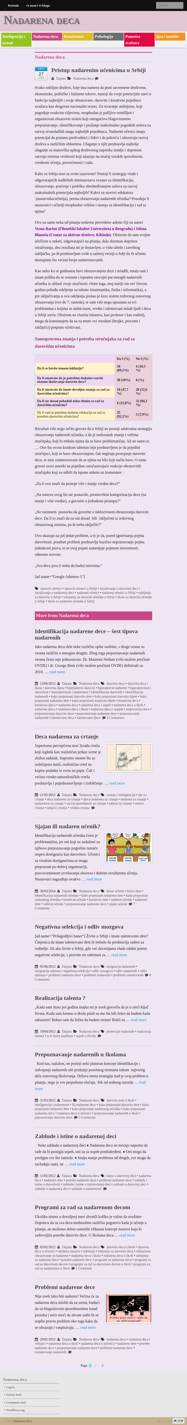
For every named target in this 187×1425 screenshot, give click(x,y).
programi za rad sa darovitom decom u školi (101, 1264)
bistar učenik (115, 891)
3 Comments (85, 1117)
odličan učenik (53, 904)
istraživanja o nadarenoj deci (54, 593)
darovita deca (116, 683)
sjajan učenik (118, 904)
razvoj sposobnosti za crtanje (86, 803)
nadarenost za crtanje (49, 803)
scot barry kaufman (60, 1036)
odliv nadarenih (126, 971)
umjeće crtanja (57, 808)
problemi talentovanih (128, 975)
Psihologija (104, 36)
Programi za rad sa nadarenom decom (82, 1207)
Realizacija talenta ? (60, 998)
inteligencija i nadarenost (52, 1105)
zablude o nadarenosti (86, 1189)
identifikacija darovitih (106, 692)
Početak (13, 5)
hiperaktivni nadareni (112, 688)
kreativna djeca (45, 705)
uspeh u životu (86, 1036)
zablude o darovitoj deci (129, 1184)
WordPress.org (15, 1410)
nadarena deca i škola (86, 1255)
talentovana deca (62, 718)
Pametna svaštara (132, 39)
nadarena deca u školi (128, 705)
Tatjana (58, 78)
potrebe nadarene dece (81, 1180)
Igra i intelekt (167, 36)
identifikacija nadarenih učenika (57, 895)
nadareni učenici (88, 593)
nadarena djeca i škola (73, 709)
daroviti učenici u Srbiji (81, 588)
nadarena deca (68, 705)
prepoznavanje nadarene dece (97, 713)
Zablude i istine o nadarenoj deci (75, 1136)
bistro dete (134, 891)
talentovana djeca (89, 718)
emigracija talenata (48, 971)
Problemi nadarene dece (65, 1287)
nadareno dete (53, 1180)
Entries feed (13, 1394)
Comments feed (16, 1402)
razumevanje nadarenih (50, 1352)
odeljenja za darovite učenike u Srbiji (89, 597)
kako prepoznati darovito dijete (116, 696)
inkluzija (89, 1251)
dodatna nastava (69, 1251)
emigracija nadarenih (121, 966)
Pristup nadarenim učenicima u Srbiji (98, 70)
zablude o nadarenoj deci (52, 1189)
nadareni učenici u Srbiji (118, 593)
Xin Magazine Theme (170, 1421)
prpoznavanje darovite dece (53, 1117)
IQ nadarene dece (84, 1105)
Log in (10, 1387)
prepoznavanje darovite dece (54, 713)
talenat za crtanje (120, 803)
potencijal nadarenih (120, 1031)
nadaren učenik (121, 899)
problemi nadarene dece (64, 975)
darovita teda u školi (120, 1100)
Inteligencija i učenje (13, 39)
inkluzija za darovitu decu (115, 1251)
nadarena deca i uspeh (96, 705)
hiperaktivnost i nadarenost (69, 692)
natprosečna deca (137, 709)
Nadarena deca (42, 19)
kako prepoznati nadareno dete (102, 895)
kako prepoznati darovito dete (71, 696)
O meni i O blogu (38, 5)
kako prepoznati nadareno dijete (94, 700)
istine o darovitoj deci (121, 1176)
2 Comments (113, 718)
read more (57, 672)
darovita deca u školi (121, 1247)
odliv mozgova (103, 971)
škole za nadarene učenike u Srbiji (71, 601)
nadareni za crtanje (133, 799)
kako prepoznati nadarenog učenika (96, 1109)
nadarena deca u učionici (74, 1113)
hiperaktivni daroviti (81, 688)
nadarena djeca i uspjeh (107, 709)
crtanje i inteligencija (121, 795)
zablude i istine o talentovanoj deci (87, 1184)
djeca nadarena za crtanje (100, 799)
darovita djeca (54, 688)
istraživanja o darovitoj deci (119, 588)
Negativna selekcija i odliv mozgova (79, 926)
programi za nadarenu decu (113, 1260)
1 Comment (81, 1268)
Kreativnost (74, 36)
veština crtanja (80, 808)
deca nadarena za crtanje (63, 799)
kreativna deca (128, 700)
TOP (178, 1421)
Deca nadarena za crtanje (67, 736)
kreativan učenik (74, 899)
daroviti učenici (51, 588)
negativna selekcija (77, 971)
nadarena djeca (45, 709)
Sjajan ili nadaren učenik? (68, 826)
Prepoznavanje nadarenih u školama (80, 1054)
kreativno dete (98, 899)
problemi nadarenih (97, 975)
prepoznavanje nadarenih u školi (116, 1113)
